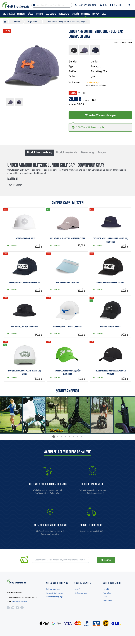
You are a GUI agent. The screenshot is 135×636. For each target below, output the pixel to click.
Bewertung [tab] (87, 152)
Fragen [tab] (102, 152)
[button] (53, 436)
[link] (50, 522)
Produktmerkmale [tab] (66, 152)
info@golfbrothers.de (19, 601)
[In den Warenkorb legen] (100, 115)
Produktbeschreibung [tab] (39, 152)
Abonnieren (105, 560)
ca (92, 82)
